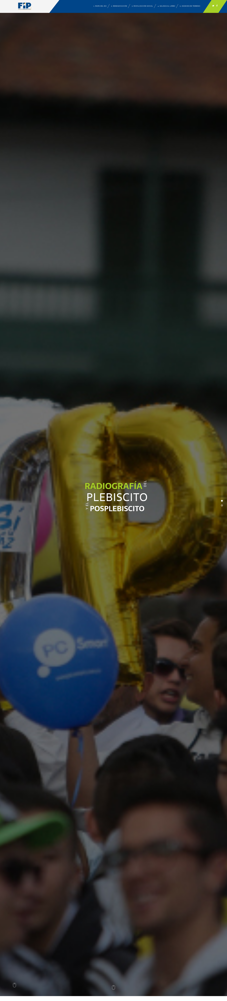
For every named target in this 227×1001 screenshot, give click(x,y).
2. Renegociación (119, 6)
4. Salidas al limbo (166, 6)
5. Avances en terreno (190, 6)
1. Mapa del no (100, 6)
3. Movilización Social (142, 6)
